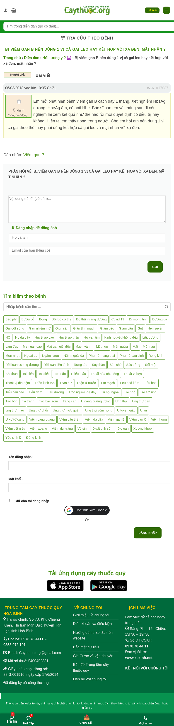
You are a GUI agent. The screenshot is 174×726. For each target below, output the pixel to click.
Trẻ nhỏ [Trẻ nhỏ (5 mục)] (129, 392)
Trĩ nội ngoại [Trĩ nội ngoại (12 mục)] (110, 392)
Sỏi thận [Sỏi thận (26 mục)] (11, 374)
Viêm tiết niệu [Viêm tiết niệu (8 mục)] (15, 428)
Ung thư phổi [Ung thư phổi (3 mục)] (38, 410)
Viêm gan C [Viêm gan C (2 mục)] (137, 419)
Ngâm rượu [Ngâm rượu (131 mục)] (50, 355)
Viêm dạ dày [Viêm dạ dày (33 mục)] (94, 419)
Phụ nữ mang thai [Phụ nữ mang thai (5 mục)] (102, 355)
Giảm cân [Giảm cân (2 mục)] (126, 328)
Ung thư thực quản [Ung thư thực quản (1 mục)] (66, 410)
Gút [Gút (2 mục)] (140, 328)
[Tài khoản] (5, 10)
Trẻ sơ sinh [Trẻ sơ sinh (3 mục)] (148, 392)
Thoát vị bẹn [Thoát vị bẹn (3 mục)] (133, 374)
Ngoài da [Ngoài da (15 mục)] (30, 355)
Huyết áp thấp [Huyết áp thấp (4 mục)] (69, 337)
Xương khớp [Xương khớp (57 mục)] (142, 428)
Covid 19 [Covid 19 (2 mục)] (117, 319)
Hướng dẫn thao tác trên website (93, 635)
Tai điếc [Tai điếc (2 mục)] (43, 374)
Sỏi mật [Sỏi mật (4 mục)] (150, 365)
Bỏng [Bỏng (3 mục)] (43, 319)
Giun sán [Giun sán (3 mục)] (61, 328)
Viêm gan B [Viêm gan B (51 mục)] (116, 419)
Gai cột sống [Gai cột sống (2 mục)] (14, 328)
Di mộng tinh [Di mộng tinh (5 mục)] (138, 319)
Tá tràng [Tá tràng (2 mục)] (28, 401)
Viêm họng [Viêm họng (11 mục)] (159, 419)
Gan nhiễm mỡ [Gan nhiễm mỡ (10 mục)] (40, 328)
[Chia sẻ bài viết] (85, 718)
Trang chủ (12, 58)
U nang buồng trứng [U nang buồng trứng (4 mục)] (96, 401)
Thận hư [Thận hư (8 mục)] (65, 383)
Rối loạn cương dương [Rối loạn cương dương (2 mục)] (22, 365)
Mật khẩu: (16, 479)
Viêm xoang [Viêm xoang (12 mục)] (38, 428)
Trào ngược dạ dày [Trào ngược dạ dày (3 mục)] (82, 392)
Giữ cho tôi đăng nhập (31, 501)
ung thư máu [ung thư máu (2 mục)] (14, 410)
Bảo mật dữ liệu (86, 647)
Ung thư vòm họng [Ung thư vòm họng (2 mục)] (98, 410)
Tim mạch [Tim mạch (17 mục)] (108, 383)
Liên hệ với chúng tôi (89, 679)
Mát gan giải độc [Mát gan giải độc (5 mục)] (58, 346)
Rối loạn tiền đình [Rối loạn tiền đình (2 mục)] (56, 365)
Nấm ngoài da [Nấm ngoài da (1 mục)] (74, 355)
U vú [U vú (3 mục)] (143, 410)
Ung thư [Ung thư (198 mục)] (121, 401)
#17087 (162, 88)
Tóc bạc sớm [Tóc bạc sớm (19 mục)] (48, 401)
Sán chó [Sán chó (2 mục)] (115, 365)
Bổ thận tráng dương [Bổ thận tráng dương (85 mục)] (91, 319)
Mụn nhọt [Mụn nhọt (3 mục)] (12, 355)
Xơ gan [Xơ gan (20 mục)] (123, 428)
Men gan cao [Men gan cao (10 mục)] (32, 346)
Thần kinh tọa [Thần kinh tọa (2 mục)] (45, 383)
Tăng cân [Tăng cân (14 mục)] (69, 401)
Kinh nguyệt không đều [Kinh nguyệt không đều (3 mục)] (121, 337)
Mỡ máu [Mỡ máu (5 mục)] (149, 346)
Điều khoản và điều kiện (92, 624)
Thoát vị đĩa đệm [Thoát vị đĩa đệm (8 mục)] (17, 383)
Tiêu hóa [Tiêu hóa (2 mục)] (150, 383)
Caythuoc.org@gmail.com (40, 653)
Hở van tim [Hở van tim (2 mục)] (92, 337)
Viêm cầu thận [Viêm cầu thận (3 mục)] (69, 419)
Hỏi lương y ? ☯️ (57, 58)
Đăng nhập (147, 533)
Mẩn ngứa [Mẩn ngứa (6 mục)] (120, 346)
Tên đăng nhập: (20, 457)
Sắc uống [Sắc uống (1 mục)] (133, 365)
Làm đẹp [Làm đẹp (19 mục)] (11, 346)
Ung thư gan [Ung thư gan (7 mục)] (141, 401)
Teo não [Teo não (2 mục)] (60, 374)
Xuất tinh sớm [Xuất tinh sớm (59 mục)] (103, 428)
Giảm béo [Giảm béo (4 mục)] (107, 328)
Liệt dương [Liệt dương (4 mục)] (150, 337)
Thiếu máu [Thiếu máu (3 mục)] (78, 374)
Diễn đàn (31, 58)
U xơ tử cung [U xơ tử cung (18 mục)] (14, 419)
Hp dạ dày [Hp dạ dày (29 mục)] (22, 337)
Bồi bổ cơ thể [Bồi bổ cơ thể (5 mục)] (61, 319)
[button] (13, 10)
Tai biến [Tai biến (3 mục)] (28, 374)
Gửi (155, 267)
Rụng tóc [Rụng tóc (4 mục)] (80, 365)
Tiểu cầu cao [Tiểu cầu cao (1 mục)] (14, 392)
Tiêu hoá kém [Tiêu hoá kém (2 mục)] (129, 383)
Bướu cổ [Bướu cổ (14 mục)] (28, 319)
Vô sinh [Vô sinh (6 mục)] (82, 428)
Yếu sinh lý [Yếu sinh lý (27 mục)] (13, 437)
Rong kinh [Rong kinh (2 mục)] (155, 355)
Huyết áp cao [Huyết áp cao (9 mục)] (44, 337)
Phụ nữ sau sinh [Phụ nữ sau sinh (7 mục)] (132, 355)
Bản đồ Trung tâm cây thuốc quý (91, 667)
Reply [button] (150, 88)
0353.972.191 (14, 645)
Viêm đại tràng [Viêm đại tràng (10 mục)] (62, 428)
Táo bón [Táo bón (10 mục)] (11, 401)
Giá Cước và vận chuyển (93, 656)
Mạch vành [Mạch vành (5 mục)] (83, 346)
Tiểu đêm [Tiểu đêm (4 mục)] (35, 392)
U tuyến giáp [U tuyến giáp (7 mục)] (126, 410)
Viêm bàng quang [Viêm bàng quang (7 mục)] (42, 419)
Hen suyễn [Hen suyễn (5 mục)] (155, 328)
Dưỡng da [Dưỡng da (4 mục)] (159, 319)
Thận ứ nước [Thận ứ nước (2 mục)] (86, 383)
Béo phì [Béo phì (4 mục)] (11, 319)
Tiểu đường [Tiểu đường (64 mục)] (55, 392)
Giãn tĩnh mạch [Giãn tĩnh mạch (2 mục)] (84, 328)
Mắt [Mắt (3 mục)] (135, 346)
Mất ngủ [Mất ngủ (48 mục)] (102, 346)
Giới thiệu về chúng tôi (91, 615)
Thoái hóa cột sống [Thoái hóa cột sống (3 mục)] (105, 374)
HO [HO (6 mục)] (7, 337)
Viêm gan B (33, 155)
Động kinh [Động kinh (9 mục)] (33, 437)
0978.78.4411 (32, 639)
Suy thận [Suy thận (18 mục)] (98, 365)
